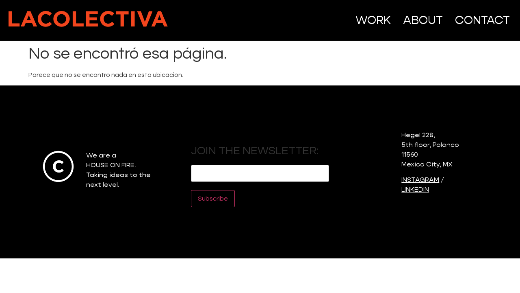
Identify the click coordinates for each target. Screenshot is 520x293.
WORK (373, 20)
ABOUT (423, 20)
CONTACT (482, 20)
